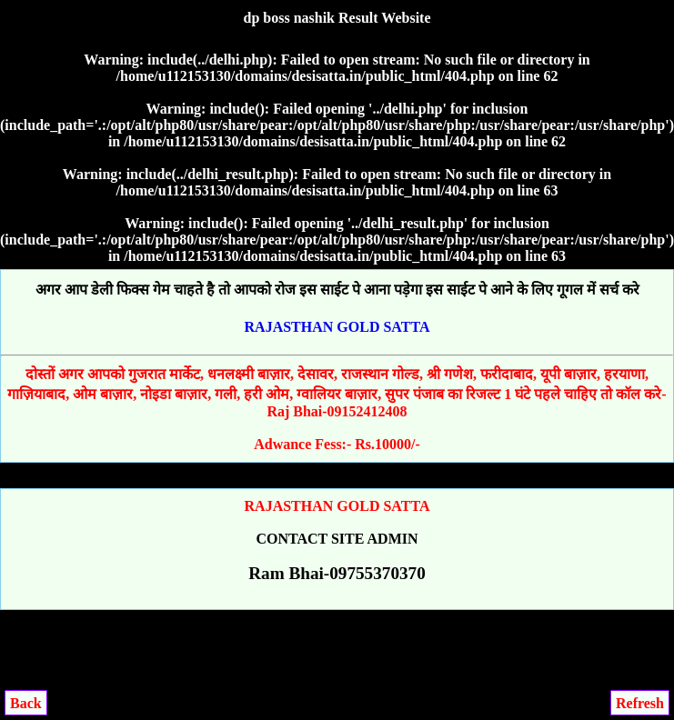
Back (26, 703)
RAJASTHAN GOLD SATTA (337, 327)
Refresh (640, 703)
